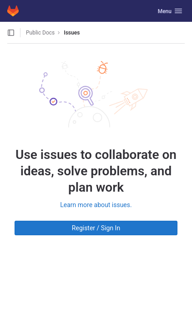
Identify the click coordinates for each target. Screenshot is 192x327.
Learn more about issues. (95, 204)
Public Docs (40, 33)
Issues (72, 33)
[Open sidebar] (11, 32)
